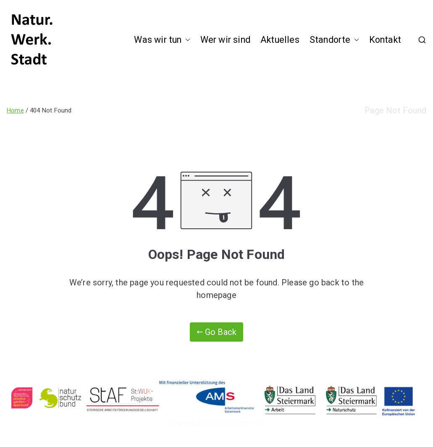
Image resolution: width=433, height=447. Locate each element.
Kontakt (385, 39)
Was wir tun (162, 40)
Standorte (334, 40)
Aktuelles (279, 39)
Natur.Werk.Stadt (225, 423)
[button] (186, 40)
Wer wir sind (225, 39)
